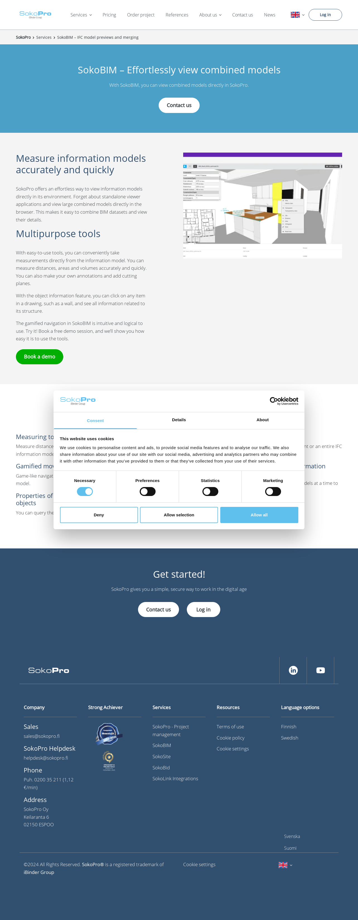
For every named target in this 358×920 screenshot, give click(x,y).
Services (79, 15)
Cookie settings (233, 748)
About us (208, 15)
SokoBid (161, 767)
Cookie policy (231, 737)
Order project (140, 15)
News (269, 15)
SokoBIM (162, 745)
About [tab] (263, 419)
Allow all (259, 514)
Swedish (289, 737)
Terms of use (230, 726)
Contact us (242, 15)
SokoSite (162, 756)
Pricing (109, 15)
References (177, 15)
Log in (325, 14)
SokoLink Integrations (175, 778)
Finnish (288, 726)
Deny (99, 514)
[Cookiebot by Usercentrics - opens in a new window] (274, 401)
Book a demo (39, 356)
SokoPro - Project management (171, 730)
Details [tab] (179, 419)
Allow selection (179, 514)
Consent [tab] (95, 420)
